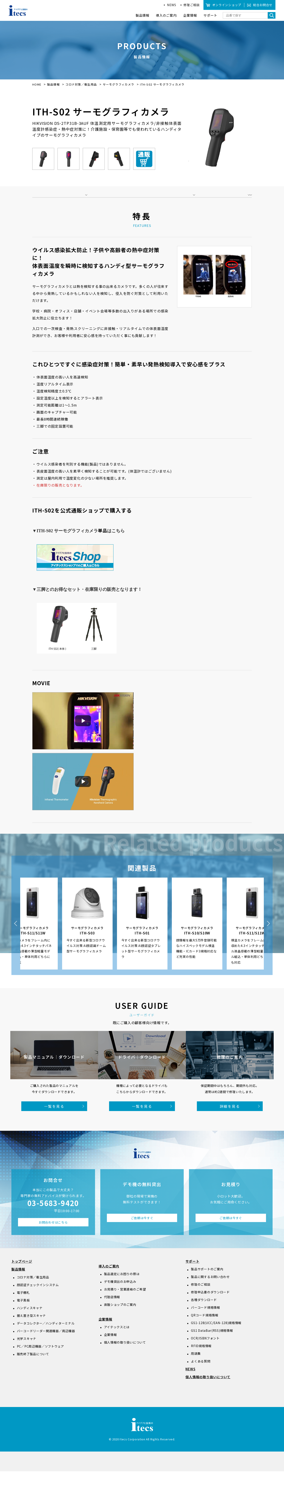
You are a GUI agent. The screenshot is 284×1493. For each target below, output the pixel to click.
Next (268, 945)
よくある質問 (200, 1383)
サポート (192, 1283)
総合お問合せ (262, 5)
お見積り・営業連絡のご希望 (125, 1311)
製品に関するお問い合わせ (210, 1298)
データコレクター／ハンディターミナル (46, 1345)
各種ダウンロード (204, 1321)
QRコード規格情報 (204, 1337)
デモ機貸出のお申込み (120, 1303)
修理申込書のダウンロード (210, 1314)
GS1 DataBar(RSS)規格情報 (212, 1352)
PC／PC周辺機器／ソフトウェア (40, 1368)
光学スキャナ (26, 1360)
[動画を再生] (82, 742)
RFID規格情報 (201, 1367)
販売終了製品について (33, 1375)
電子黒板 (23, 1322)
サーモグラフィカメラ (119, 84)
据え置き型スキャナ (31, 1337)
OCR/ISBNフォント (205, 1360)
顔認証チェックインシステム (38, 1306)
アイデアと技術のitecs (18, 10)
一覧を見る (54, 1128)
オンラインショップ (226, 5)
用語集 (196, 1375)
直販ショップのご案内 (120, 1326)
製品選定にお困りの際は (122, 1295)
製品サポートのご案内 (207, 1291)
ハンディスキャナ (30, 1329)
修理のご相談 (200, 1306)
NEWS (171, 5)
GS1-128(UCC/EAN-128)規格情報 (216, 1344)
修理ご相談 (191, 5)
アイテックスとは (117, 1348)
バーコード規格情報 (205, 1329)
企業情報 (105, 1341)
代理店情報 (112, 1318)
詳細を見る (230, 1128)
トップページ (21, 1283)
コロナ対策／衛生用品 (81, 84)
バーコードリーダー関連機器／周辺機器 (46, 1352)
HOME (36, 84)
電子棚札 (23, 1314)
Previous (15, 945)
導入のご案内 (109, 1287)
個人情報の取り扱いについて (125, 1364)
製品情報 (53, 84)
